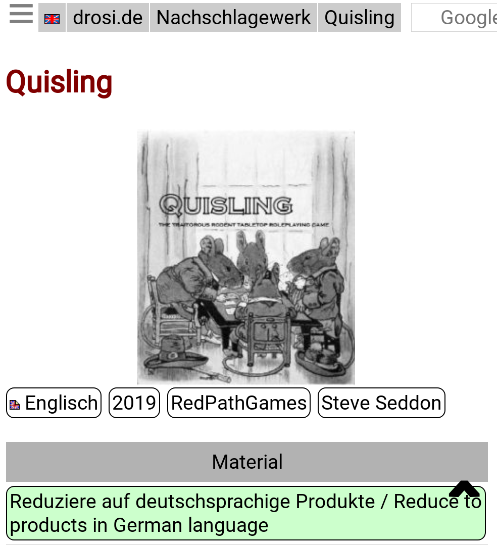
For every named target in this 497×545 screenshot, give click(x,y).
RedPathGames (239, 402)
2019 (134, 402)
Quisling (359, 17)
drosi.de (108, 17)
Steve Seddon (381, 402)
